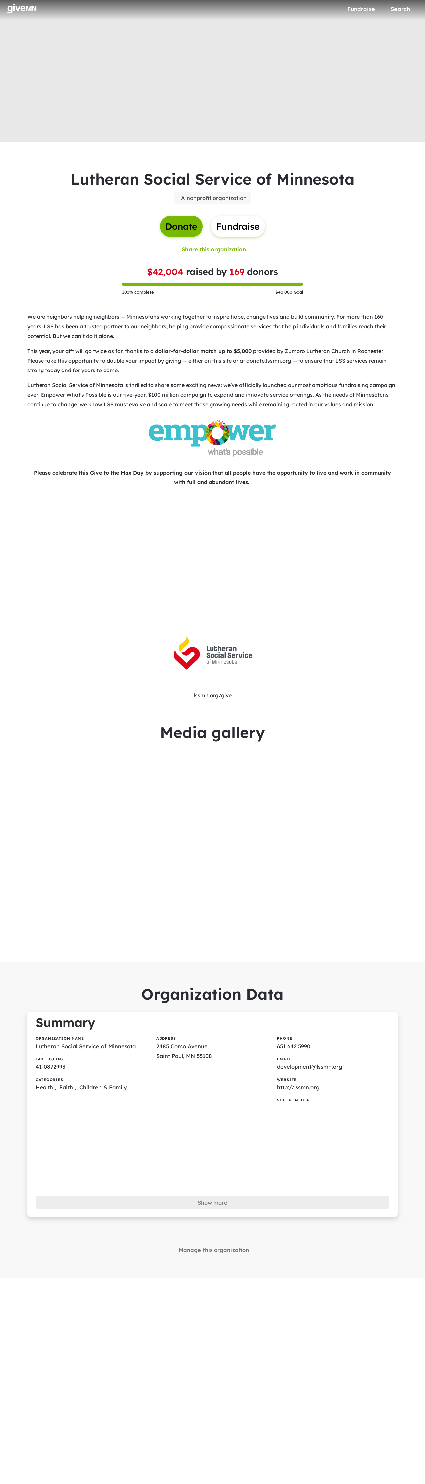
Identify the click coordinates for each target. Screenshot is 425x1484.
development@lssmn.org (310, 1075)
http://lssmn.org (299, 1096)
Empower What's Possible (74, 398)
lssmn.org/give (213, 700)
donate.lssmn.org (269, 364)
